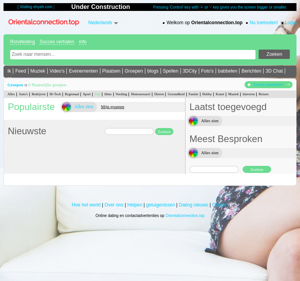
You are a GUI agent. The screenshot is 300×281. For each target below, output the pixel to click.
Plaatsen (111, 71)
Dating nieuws (193, 205)
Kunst (220, 94)
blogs (153, 71)
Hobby (207, 94)
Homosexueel (140, 94)
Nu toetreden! (264, 22)
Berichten (251, 71)
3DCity (190, 71)
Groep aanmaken (268, 84)
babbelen (227, 71)
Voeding (121, 94)
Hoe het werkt (86, 205)
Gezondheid (176, 94)
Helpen (134, 205)
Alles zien (83, 106)
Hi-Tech (55, 94)
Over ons (114, 205)
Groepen (134, 71)
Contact (220, 205)
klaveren (249, 94)
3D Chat (274, 71)
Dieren (159, 94)
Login (290, 22)
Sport (87, 94)
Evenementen (83, 71)
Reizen (263, 94)
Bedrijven (39, 94)
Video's (57, 71)
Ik (9, 71)
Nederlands (100, 22)
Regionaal (72, 94)
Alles (11, 94)
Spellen (171, 71)
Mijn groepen (112, 106)
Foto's (207, 71)
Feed (20, 71)
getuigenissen (160, 205)
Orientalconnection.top (184, 215)
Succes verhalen (56, 41)
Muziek (37, 71)
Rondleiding (22, 41)
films (108, 94)
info (82, 41)
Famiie (193, 94)
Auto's (23, 94)
